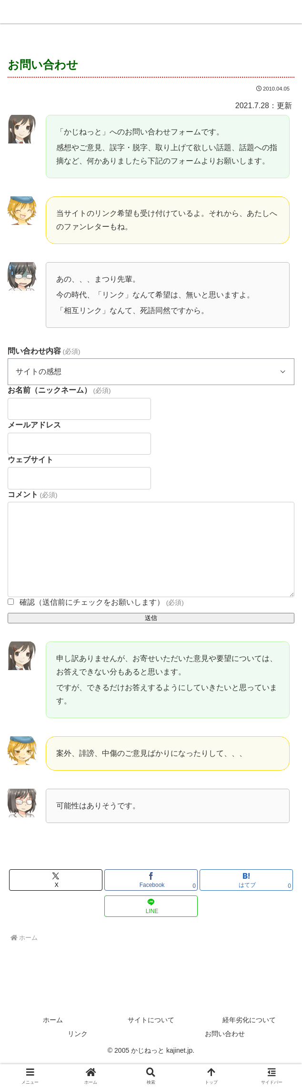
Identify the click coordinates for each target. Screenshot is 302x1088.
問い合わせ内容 (44, 351)
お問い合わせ (225, 1033)
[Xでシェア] (55, 880)
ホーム (53, 1020)
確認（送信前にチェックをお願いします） (101, 602)
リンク (78, 1033)
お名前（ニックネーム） (59, 390)
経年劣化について (249, 1020)
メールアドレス (34, 425)
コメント (32, 494)
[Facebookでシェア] (151, 880)
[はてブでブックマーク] (246, 880)
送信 (151, 617)
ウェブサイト (30, 460)
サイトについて (151, 1020)
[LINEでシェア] (151, 906)
